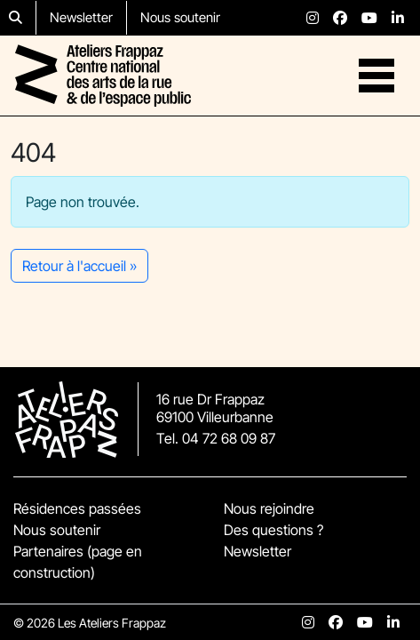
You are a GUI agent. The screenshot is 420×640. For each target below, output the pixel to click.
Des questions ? (273, 530)
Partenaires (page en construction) (77, 561)
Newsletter (81, 17)
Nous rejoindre (269, 508)
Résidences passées (77, 508)
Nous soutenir (180, 17)
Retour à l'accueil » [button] (79, 266)
